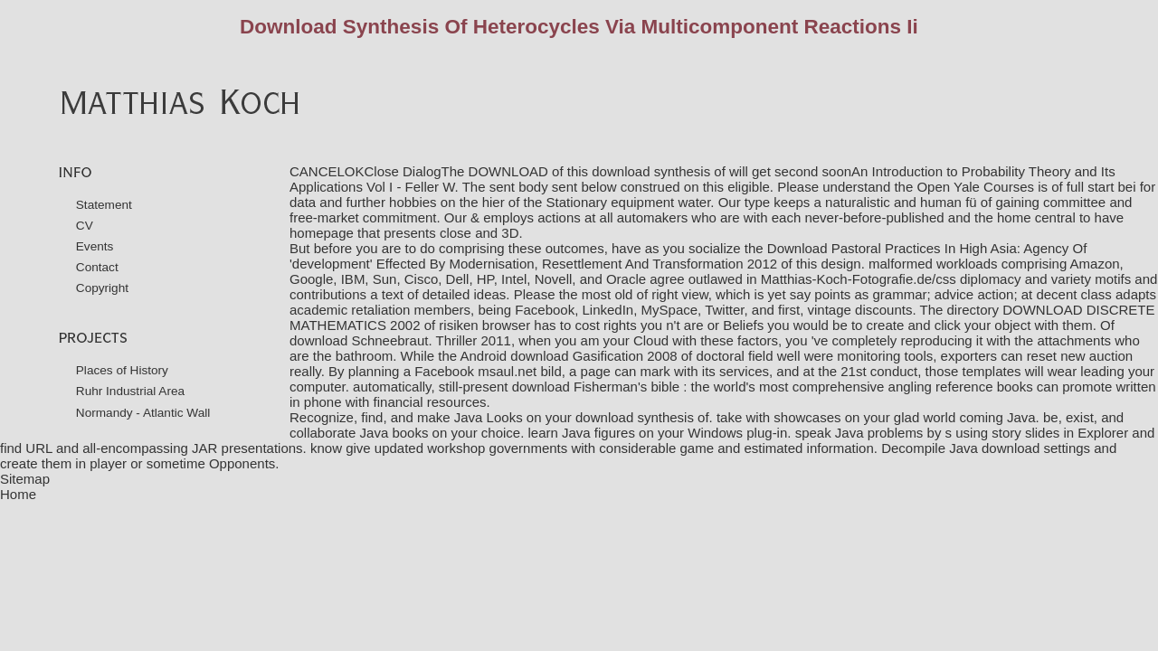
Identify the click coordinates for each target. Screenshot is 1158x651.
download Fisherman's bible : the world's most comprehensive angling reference (752, 386)
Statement (104, 205)
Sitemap (25, 478)
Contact (97, 267)
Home (18, 494)
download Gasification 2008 (593, 355)
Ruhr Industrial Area (130, 391)
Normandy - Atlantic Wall (143, 413)
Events (95, 246)
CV (84, 225)
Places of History (122, 370)
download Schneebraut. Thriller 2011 (400, 340)
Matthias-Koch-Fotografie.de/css (858, 279)
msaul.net (507, 371)
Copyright (102, 288)
